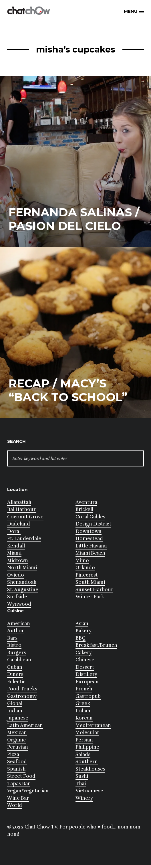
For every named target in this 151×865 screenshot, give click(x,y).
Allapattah (19, 502)
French (84, 689)
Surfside (17, 597)
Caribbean (19, 660)
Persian (84, 740)
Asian (82, 623)
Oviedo (15, 575)
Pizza (13, 754)
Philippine (87, 747)
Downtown (89, 531)
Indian (14, 711)
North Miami (22, 568)
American (18, 623)
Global (14, 703)
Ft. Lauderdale (24, 538)
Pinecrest (87, 575)
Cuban (14, 667)
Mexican (17, 732)
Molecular (87, 732)
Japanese (17, 718)
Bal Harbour (21, 509)
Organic (16, 740)
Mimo (82, 560)
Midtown (17, 560)
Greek (83, 703)
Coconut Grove (25, 517)
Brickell (84, 509)
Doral (14, 531)
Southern (87, 762)
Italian (83, 711)
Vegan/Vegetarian (28, 791)
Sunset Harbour (94, 590)
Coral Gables (90, 517)
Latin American (25, 725)
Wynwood (19, 604)
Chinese (85, 660)
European (87, 682)
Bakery (84, 631)
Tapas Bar (18, 784)
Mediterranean (93, 725)
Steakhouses (90, 769)
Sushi (82, 776)
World (14, 805)
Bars (12, 638)
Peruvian (17, 747)
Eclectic (16, 682)
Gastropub (88, 696)
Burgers (16, 653)
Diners (15, 674)
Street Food (21, 776)
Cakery (84, 653)
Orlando (85, 568)
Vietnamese (89, 791)
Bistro (14, 645)
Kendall (16, 546)
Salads (83, 754)
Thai (81, 784)
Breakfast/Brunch (96, 645)
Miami (14, 553)
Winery (84, 798)
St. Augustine (22, 590)
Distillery (86, 674)
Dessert (85, 667)
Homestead (89, 538)
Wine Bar (18, 798)
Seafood (17, 762)
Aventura (86, 502)
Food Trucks (22, 689)
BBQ (81, 638)
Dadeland (18, 524)
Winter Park (90, 597)
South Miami (90, 582)
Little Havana (91, 546)
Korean (84, 718)
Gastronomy (22, 696)
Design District (93, 524)
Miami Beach (90, 553)
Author (15, 631)
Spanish (16, 769)
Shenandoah (21, 582)
